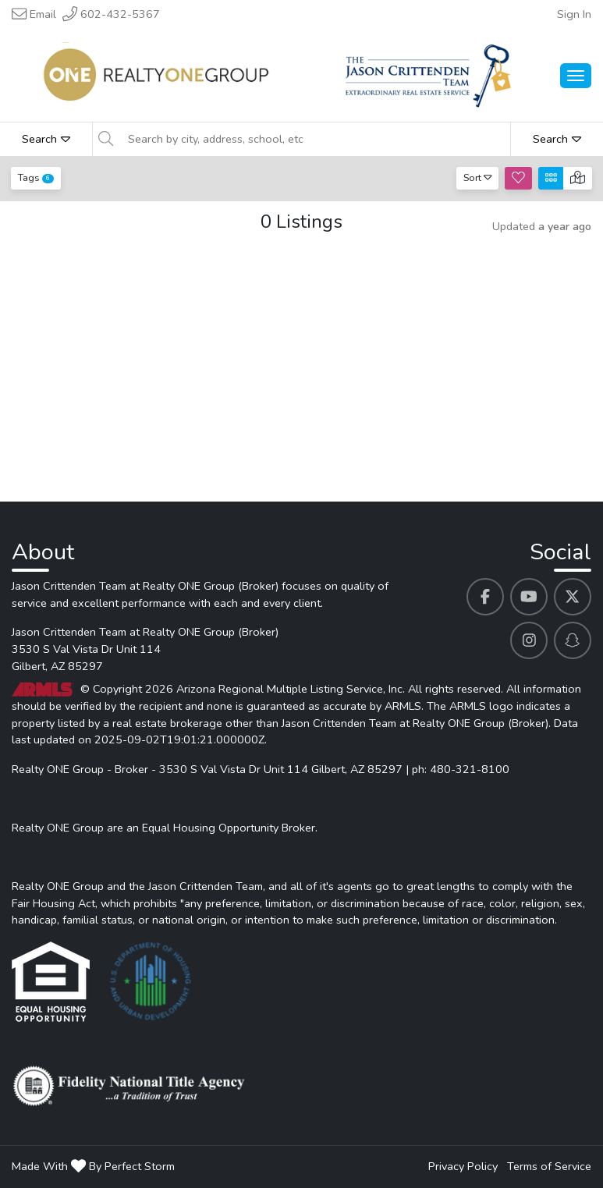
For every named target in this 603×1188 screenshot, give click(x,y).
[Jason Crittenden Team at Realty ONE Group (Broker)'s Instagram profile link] (529, 640)
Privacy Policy (463, 1166)
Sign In (574, 14)
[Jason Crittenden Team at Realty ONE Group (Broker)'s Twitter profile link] (572, 596)
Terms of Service (549, 1166)
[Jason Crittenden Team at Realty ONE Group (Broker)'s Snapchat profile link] (572, 640)
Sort (477, 177)
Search (46, 139)
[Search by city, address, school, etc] (314, 138)
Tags (36, 177)
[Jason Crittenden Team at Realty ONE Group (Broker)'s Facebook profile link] (485, 596)
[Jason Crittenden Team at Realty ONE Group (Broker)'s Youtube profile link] (529, 596)
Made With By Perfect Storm (93, 1166)
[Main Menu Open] (575, 75)
